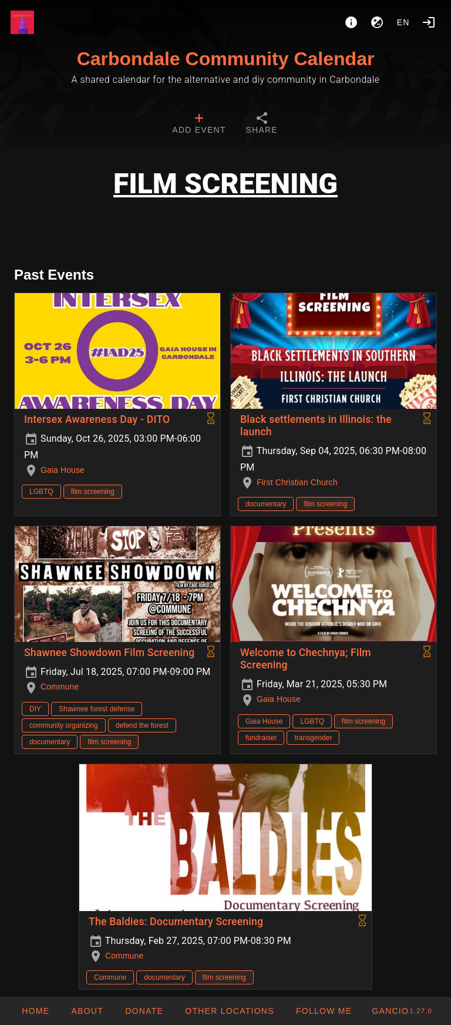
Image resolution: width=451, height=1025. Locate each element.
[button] (229, 1010)
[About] (351, 22)
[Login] (429, 22)
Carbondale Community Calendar (226, 58)
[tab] (199, 124)
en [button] (403, 22)
